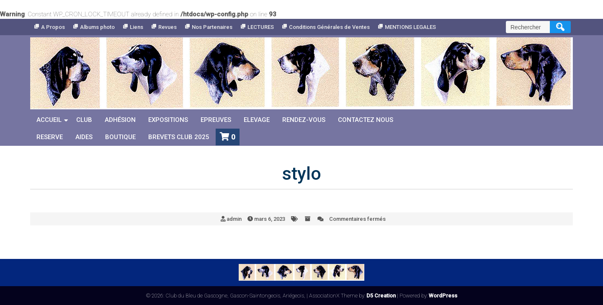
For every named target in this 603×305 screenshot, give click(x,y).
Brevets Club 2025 (178, 137)
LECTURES (260, 27)
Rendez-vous (303, 120)
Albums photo (97, 27)
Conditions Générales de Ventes (329, 27)
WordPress (443, 295)
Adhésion (120, 120)
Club (84, 120)
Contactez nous (365, 120)
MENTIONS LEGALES (410, 27)
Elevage (257, 120)
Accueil (49, 120)
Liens (136, 27)
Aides (84, 137)
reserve (49, 137)
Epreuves (216, 120)
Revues (167, 27)
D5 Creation (381, 295)
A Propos (53, 27)
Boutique (120, 137)
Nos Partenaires (212, 27)
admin (234, 219)
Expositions (168, 120)
